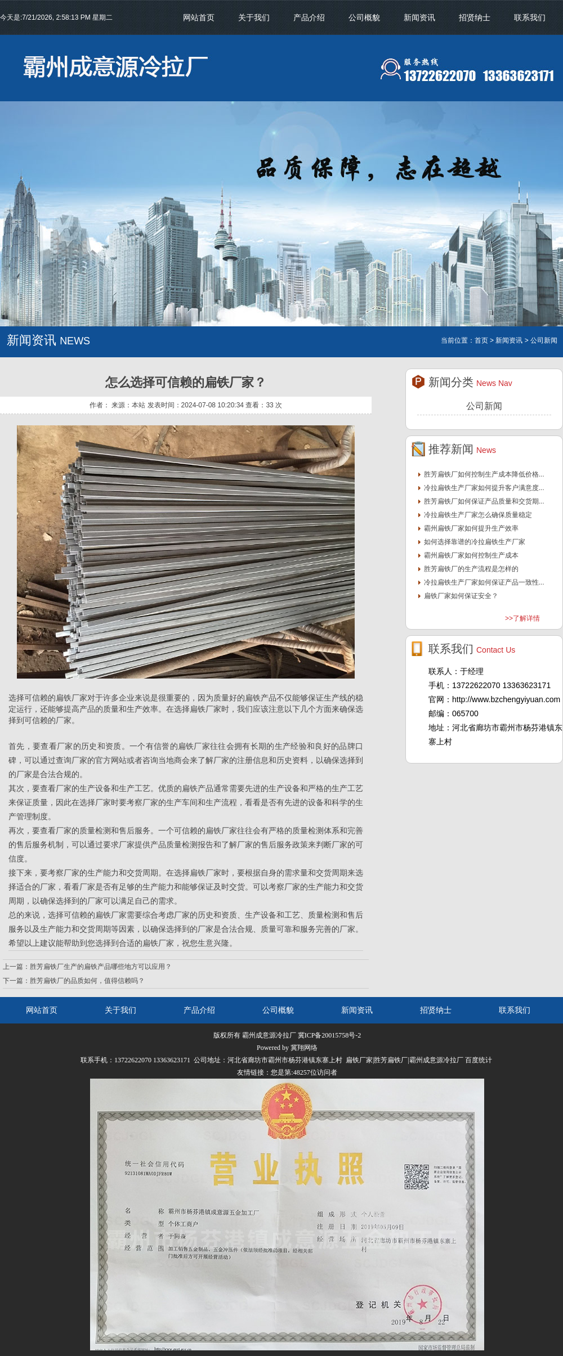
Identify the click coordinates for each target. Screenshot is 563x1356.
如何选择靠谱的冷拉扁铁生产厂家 (474, 542)
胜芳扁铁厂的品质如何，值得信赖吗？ (87, 981)
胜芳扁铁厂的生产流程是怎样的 (471, 569)
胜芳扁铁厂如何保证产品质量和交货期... (484, 501)
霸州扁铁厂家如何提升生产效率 (471, 528)
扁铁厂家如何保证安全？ (461, 596)
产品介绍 (309, 17)
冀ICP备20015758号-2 (329, 1035)
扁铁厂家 (194, 746)
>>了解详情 (522, 618)
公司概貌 (364, 17)
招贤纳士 (474, 17)
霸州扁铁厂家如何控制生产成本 (471, 555)
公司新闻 (484, 406)
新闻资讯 (419, 17)
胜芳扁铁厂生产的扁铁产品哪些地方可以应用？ (101, 967)
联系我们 (530, 17)
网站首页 (199, 17)
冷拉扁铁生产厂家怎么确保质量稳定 (478, 515)
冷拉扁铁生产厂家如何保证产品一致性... (484, 582)
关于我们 (254, 17)
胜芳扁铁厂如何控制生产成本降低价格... (484, 474)
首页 (481, 340)
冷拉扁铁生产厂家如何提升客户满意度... (484, 488)
